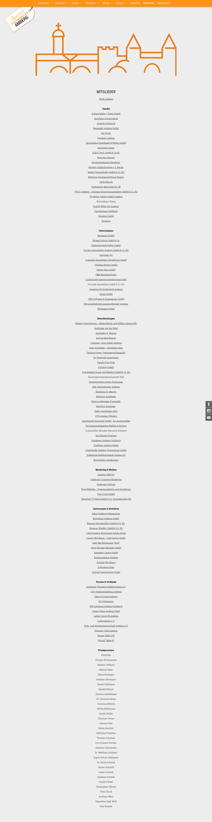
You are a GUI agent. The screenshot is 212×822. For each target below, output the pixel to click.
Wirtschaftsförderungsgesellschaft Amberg (106, 303)
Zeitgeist (106, 220)
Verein (105, 3)
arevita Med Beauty (106, 338)
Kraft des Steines (106, 157)
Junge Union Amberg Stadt (106, 611)
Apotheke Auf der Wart (106, 328)
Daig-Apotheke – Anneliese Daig (106, 347)
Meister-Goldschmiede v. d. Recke (106, 167)
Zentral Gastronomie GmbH (106, 572)
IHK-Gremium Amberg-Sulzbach (106, 606)
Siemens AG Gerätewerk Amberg (106, 289)
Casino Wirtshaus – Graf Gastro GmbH (106, 538)
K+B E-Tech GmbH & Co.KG (106, 152)
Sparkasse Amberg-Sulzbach (106, 440)
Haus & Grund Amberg (106, 596)
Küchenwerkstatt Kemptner (106, 162)
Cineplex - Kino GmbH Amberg (106, 342)
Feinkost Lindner (106, 138)
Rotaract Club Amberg (106, 630)
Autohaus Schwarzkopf (106, 118)
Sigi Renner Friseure (106, 435)
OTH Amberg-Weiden (106, 416)
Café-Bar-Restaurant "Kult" (106, 542)
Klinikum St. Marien (106, 391)
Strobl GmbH (106, 294)
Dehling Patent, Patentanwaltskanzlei (106, 352)
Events (75, 3)
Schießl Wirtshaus (106, 562)
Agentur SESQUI (106, 474)
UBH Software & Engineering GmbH (106, 299)
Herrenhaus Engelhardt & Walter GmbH (106, 142)
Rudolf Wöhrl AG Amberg (106, 206)
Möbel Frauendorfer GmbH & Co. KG (106, 172)
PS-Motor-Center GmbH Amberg (106, 196)
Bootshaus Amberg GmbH (106, 518)
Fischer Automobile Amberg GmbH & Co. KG (106, 250)
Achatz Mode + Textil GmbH (106, 113)
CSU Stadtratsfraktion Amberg (106, 591)
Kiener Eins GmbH (106, 269)
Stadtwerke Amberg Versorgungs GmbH (106, 450)
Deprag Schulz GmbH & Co (106, 240)
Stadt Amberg (106, 99)
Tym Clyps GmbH (106, 494)
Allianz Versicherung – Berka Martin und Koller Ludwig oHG (106, 323)
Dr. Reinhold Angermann (106, 357)
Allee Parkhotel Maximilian (106, 513)
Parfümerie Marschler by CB (106, 186)
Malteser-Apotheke (106, 396)
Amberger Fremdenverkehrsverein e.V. (106, 586)
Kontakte (135, 3)
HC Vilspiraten (106, 601)
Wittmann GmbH (106, 308)
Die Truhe (106, 133)
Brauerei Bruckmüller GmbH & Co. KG (106, 523)
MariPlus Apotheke (106, 406)
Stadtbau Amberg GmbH (106, 445)
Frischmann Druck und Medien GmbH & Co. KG (106, 372)
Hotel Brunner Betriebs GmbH (106, 547)
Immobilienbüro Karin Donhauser (106, 381)
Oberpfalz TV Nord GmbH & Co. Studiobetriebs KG (106, 499)
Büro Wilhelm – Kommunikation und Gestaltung (106, 489)
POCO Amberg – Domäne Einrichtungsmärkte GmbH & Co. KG (106, 191)
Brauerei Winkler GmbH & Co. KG (106, 528)
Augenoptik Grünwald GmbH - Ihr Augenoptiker (106, 420)
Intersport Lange (106, 147)
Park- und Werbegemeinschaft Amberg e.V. (106, 625)
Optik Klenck (106, 181)
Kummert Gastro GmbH (106, 552)
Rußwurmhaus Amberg (106, 557)
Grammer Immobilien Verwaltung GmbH (106, 260)
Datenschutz (163, 3)
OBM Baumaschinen (106, 274)
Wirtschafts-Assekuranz (106, 459)
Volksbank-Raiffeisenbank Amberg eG (106, 455)
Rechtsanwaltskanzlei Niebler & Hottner (106, 425)
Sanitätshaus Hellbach (106, 211)
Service (119, 3)
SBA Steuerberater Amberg (106, 386)
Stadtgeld (43, 3)
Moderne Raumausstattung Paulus (106, 177)
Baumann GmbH (106, 235)
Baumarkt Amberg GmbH (106, 128)
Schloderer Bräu (106, 567)
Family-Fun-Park (106, 362)
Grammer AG (106, 255)
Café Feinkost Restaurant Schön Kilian (106, 533)
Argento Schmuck (106, 123)
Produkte (90, 3)
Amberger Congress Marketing (106, 479)
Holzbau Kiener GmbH (106, 264)
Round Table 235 (106, 635)
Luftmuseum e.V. (106, 620)
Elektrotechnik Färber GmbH (106, 245)
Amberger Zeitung (106, 484)
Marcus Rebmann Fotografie (106, 401)
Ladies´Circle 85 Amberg (106, 616)
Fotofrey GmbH (106, 367)
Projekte (60, 3)
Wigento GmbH (106, 216)
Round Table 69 (106, 640)
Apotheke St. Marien (106, 333)
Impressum (148, 3)
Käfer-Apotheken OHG (106, 411)
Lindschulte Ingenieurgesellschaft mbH (106, 279)
